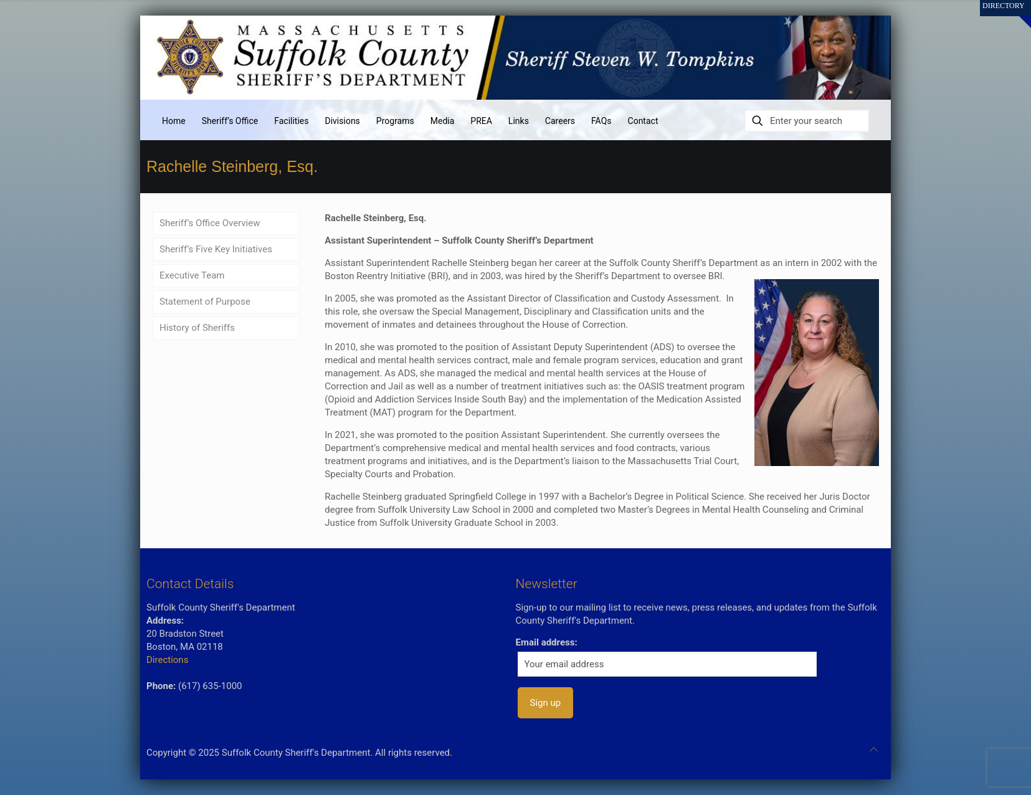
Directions (167, 659)
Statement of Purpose (204, 301)
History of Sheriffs (197, 327)
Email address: (546, 642)
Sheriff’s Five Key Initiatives (215, 249)
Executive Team (192, 275)
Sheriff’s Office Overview (209, 223)
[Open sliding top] (1017, 14)
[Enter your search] (806, 121)
